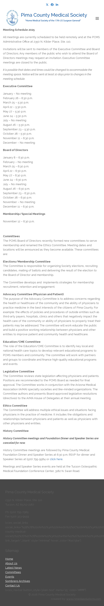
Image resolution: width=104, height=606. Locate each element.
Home (9, 558)
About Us (11, 563)
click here (56, 459)
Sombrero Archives (17, 581)
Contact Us (12, 585)
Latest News (13, 567)
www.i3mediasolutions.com (83, 598)
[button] (97, 18)
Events (9, 576)
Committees (13, 572)
